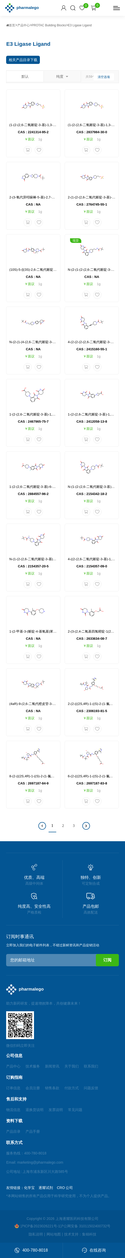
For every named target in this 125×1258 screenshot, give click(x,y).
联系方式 (14, 1142)
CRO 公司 (65, 1188)
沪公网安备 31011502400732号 (85, 1226)
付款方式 (71, 1088)
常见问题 (75, 1110)
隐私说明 (36, 1234)
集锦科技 (89, 1234)
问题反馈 (91, 1088)
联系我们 (91, 1066)
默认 (25, 76)
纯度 (62, 76)
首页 (10, 25)
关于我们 (71, 1066)
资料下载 (14, 1121)
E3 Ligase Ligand (80, 25)
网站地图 (54, 1234)
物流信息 (13, 1110)
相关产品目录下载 (23, 60)
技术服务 (33, 1066)
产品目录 (13, 1131)
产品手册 (33, 1131)
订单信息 (13, 1088)
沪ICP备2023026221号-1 (37, 1225)
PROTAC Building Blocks (49, 25)
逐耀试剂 (46, 1188)
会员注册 (33, 1088)
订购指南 (14, 1077)
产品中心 (23, 25)
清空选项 (104, 77)
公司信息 (14, 1055)
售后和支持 (16, 1099)
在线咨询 (94, 1250)
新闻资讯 (52, 1066)
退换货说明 (34, 1110)
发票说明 (56, 1110)
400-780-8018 (31, 1250)
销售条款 (52, 1088)
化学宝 (29, 1188)
